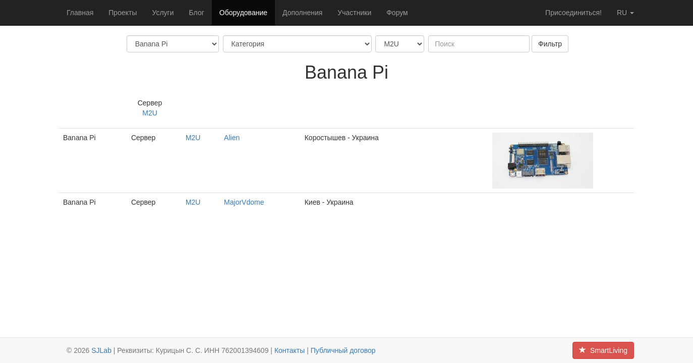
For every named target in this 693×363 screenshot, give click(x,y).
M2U (149, 113)
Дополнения (302, 13)
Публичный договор (343, 350)
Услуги (163, 13)
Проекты (122, 13)
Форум (397, 13)
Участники (354, 13)
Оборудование (243, 13)
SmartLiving (603, 350)
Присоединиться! (573, 13)
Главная (80, 13)
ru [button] (625, 13)
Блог (196, 13)
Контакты (289, 350)
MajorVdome (244, 202)
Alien (232, 138)
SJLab (101, 350)
